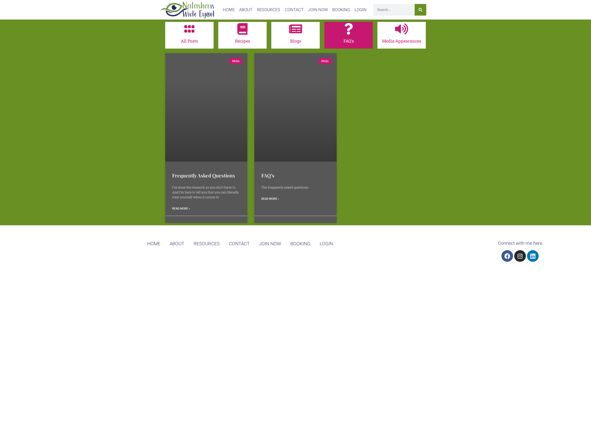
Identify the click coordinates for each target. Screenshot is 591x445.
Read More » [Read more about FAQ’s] (270, 198)
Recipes (242, 41)
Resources (268, 9)
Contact (294, 9)
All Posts (189, 41)
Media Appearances (401, 41)
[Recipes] (242, 29)
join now (318, 9)
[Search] (420, 10)
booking (341, 9)
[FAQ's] (348, 29)
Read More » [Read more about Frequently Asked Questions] (181, 208)
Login (360, 9)
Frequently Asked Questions (203, 175)
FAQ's (348, 41)
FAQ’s (267, 175)
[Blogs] (295, 29)
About (245, 9)
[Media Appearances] (401, 29)
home (229, 9)
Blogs (295, 41)
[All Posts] (189, 29)
